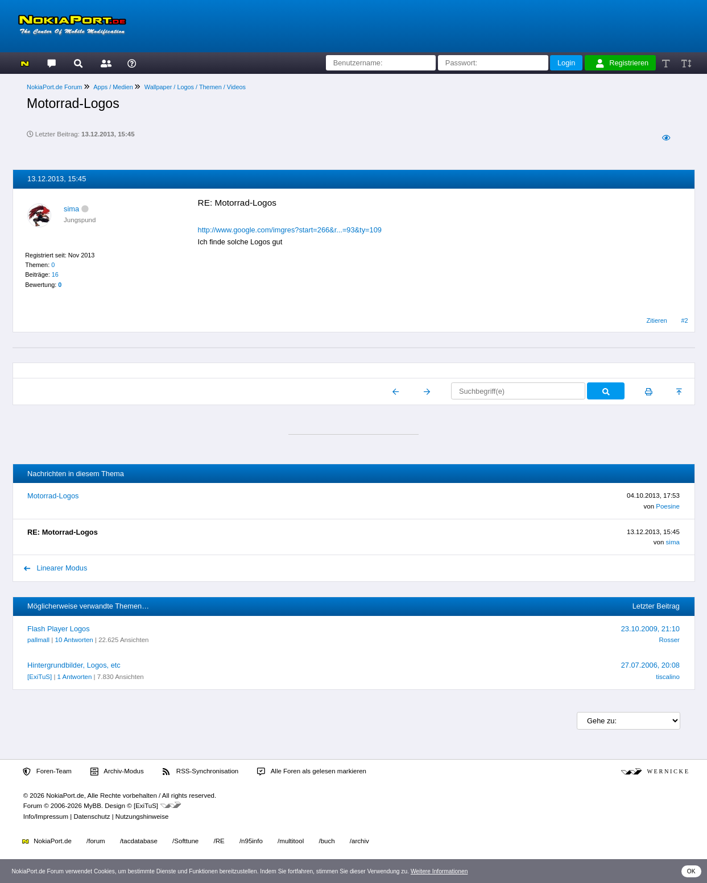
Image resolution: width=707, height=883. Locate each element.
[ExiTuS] (39, 676)
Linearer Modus (56, 568)
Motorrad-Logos (52, 496)
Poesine (668, 506)
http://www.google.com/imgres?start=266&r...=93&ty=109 (290, 230)
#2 (684, 320)
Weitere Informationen (439, 871)
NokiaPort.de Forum (54, 87)
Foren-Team (47, 772)
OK (691, 871)
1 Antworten (74, 676)
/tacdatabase (139, 841)
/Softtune (185, 841)
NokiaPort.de (47, 841)
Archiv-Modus (117, 772)
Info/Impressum (45, 816)
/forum (95, 841)
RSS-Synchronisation (200, 772)
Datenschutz (91, 816)
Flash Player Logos (58, 628)
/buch (326, 841)
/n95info (251, 841)
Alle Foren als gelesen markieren (311, 772)
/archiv (359, 841)
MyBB (92, 805)
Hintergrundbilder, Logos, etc (74, 665)
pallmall (38, 639)
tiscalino (668, 676)
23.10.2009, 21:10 (650, 628)
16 (55, 274)
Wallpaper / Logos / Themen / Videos (195, 87)
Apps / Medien (113, 87)
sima (71, 209)
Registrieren (622, 63)
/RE (218, 841)
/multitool (291, 841)
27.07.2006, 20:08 (650, 665)
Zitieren (656, 320)
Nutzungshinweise (141, 816)
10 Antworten (74, 639)
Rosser (669, 639)
